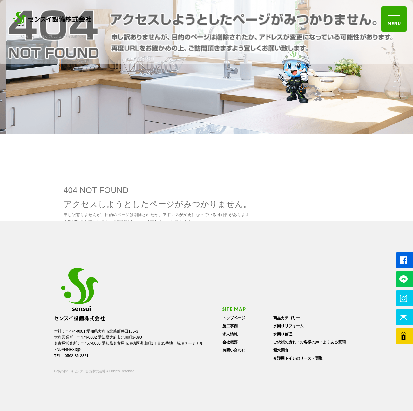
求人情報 (230, 334)
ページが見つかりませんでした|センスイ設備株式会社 (51, 36)
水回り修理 (282, 334)
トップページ (233, 318)
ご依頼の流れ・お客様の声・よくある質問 (309, 342)
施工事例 (230, 326)
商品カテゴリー (286, 318)
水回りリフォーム (288, 326)
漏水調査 (280, 350)
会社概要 (230, 342)
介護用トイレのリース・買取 (298, 358)
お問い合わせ (233, 350)
